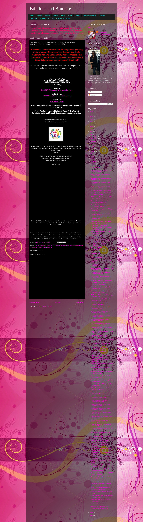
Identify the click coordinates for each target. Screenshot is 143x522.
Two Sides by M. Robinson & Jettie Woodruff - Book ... (101, 465)
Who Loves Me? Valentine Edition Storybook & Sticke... (100, 344)
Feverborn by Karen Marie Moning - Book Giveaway (101, 453)
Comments (93, 95)
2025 (91, 111)
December (94, 136)
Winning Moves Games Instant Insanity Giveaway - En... (99, 319)
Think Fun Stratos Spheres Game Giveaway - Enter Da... (100, 408)
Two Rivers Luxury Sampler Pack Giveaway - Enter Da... (100, 376)
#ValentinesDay (42, 247)
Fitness (63, 15)
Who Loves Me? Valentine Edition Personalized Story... (100, 187)
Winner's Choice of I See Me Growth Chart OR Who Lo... (101, 213)
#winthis (49, 247)
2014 (91, 515)
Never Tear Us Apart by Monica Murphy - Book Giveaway (100, 441)
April (92, 156)
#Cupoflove (43, 245)
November (94, 138)
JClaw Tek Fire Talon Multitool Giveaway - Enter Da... (99, 392)
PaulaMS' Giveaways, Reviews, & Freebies (56, 90)
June (92, 151)
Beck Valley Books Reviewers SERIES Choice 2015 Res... (102, 473)
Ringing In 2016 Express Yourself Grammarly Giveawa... (100, 488)
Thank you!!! (94, 503)
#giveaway (57, 245)
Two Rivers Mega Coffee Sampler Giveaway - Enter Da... (100, 307)
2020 (91, 124)
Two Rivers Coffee (57, 102)
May (92, 154)
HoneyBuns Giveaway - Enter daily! (101, 481)
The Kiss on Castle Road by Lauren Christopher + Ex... (101, 437)
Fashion (70, 15)
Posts (91, 92)
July (92, 148)
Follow (89, 27)
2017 (91, 131)
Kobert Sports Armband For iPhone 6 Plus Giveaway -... (101, 372)
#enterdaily (50, 245)
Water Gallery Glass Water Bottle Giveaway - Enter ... (100, 404)
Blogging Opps (44, 18)
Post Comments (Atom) (44, 306)
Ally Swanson (102, 32)
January (93, 164)
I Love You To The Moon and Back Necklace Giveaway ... (100, 412)
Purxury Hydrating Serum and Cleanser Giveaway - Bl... (99, 256)
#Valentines (33, 247)
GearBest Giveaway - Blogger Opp (101, 190)
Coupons (77, 15)
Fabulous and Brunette (50, 8)
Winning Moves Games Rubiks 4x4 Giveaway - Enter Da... (101, 323)
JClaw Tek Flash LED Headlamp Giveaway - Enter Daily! (100, 396)
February (94, 161)
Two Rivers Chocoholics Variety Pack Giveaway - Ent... (101, 380)
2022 (91, 119)
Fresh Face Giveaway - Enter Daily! (101, 221)
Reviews (47, 15)
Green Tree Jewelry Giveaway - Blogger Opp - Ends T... (100, 291)
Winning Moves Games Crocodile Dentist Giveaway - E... (100, 315)
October (93, 141)
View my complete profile (103, 34)
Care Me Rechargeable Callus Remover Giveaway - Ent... (99, 336)
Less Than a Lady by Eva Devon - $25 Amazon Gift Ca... (102, 429)
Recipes (55, 15)
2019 (91, 126)
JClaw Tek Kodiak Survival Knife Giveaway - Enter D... (100, 388)
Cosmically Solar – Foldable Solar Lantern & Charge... (100, 356)
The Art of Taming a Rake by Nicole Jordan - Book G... (101, 449)
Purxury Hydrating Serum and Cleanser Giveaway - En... (99, 201)
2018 (91, 129)
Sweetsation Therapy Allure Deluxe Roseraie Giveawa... (101, 193)
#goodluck (63, 245)
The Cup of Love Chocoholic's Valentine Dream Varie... (99, 283)
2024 (91, 114)
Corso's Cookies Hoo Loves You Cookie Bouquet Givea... (100, 311)
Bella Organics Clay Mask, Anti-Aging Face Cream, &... (101, 170)
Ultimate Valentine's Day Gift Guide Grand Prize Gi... (101, 299)
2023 (91, 116)
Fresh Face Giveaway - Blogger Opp (101, 280)
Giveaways (102, 15)
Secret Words (33, 18)
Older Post (79, 302)
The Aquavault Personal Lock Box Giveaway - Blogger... (100, 469)
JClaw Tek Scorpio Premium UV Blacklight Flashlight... (100, 400)
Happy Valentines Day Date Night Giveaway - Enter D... (100, 240)
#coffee (37, 245)
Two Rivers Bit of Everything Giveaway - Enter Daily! (99, 352)
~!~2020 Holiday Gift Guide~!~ (61, 18)
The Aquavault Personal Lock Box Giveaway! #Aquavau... (100, 421)
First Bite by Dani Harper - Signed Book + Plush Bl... (100, 433)
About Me (39, 15)
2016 (91, 134)
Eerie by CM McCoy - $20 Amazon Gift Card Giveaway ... (101, 425)
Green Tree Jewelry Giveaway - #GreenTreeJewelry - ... (100, 205)
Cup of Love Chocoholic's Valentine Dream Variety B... (101, 484)
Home (32, 15)
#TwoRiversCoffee (77, 245)
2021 (91, 121)
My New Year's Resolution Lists (100, 506)
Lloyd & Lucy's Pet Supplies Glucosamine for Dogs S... (99, 348)
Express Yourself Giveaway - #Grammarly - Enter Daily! (99, 224)
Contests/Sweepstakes (89, 15)
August (93, 146)
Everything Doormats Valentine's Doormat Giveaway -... (100, 303)
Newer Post (34, 302)
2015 (91, 512)
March (93, 158)
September (94, 144)
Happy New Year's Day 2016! (99, 508)
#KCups (69, 245)
